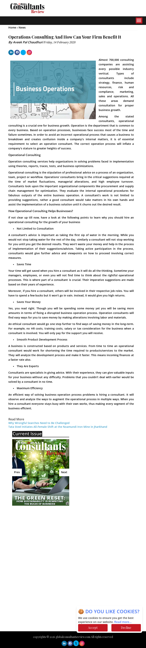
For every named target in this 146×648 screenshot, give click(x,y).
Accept (93, 628)
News (22, 27)
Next (64, 472)
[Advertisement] (45, 536)
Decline (126, 628)
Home (12, 27)
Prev (17, 472)
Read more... (123, 622)
